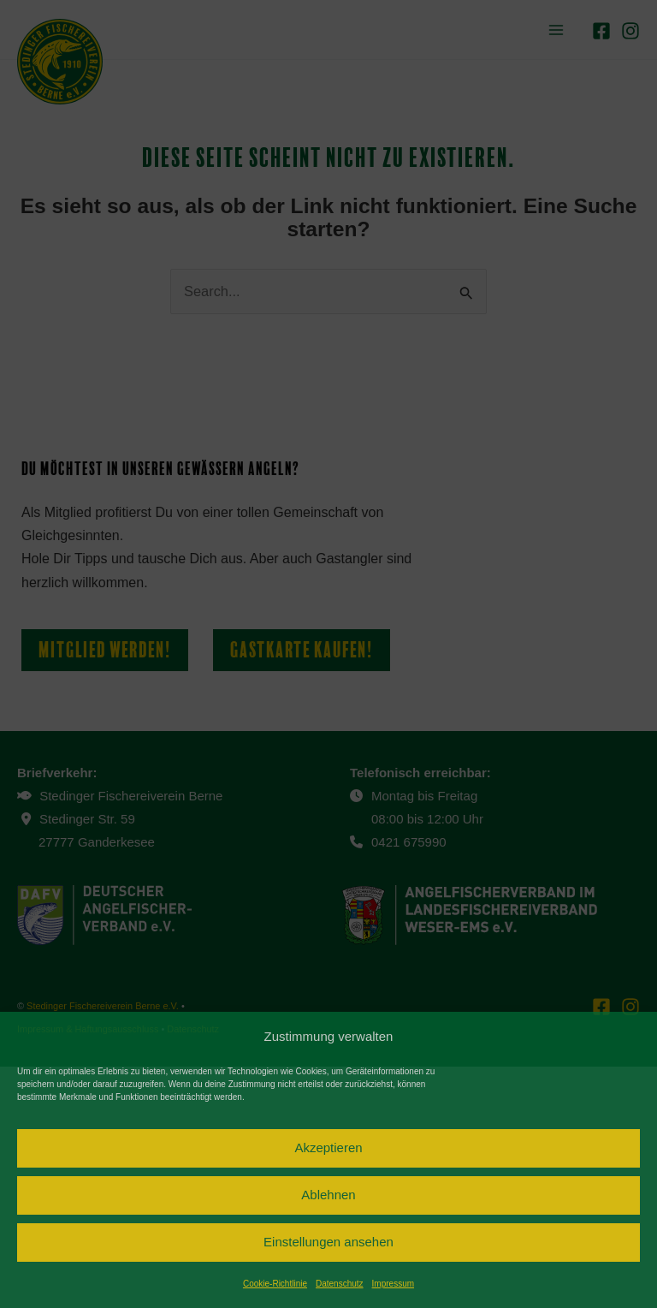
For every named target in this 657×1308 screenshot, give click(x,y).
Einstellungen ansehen (328, 1241)
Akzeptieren (328, 1147)
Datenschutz (340, 1283)
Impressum (393, 1283)
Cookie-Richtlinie (275, 1283)
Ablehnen (328, 1194)
